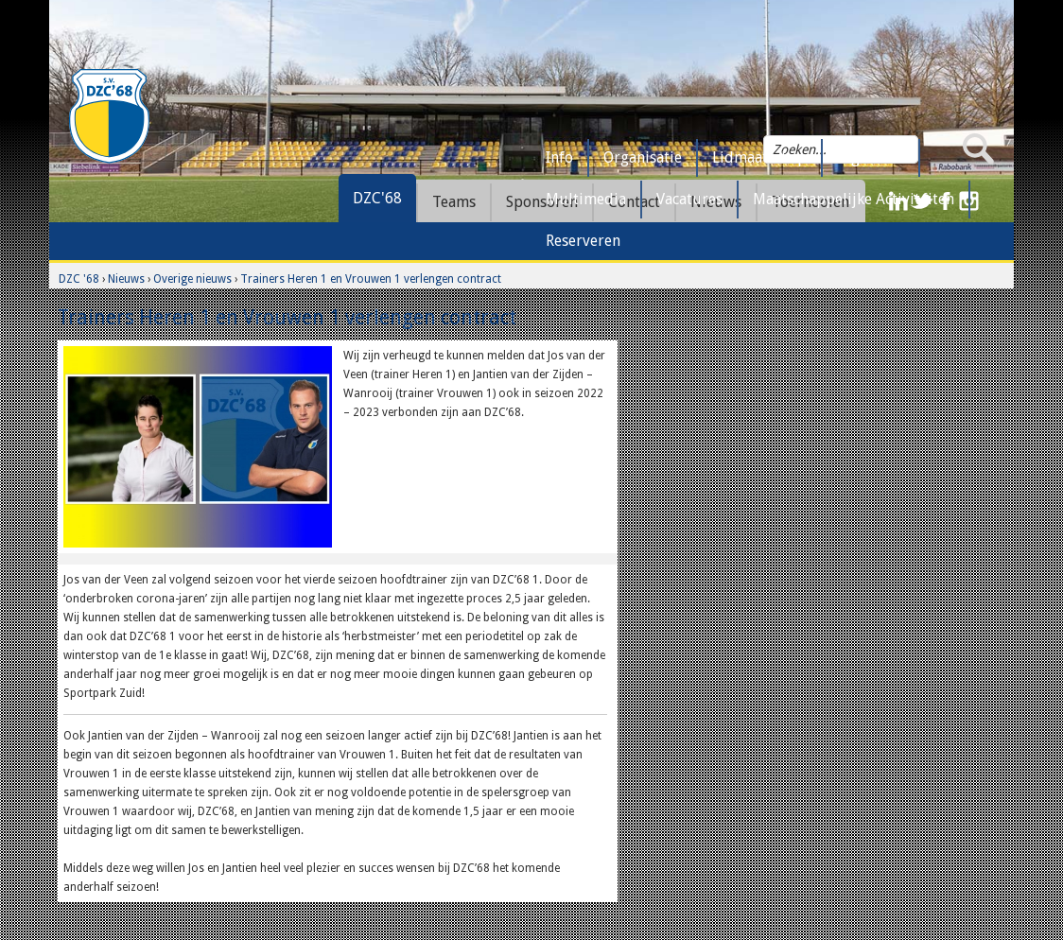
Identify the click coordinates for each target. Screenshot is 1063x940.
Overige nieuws (192, 279)
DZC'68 (377, 198)
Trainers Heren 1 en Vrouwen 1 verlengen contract (370, 279)
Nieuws (126, 279)
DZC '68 (79, 279)
